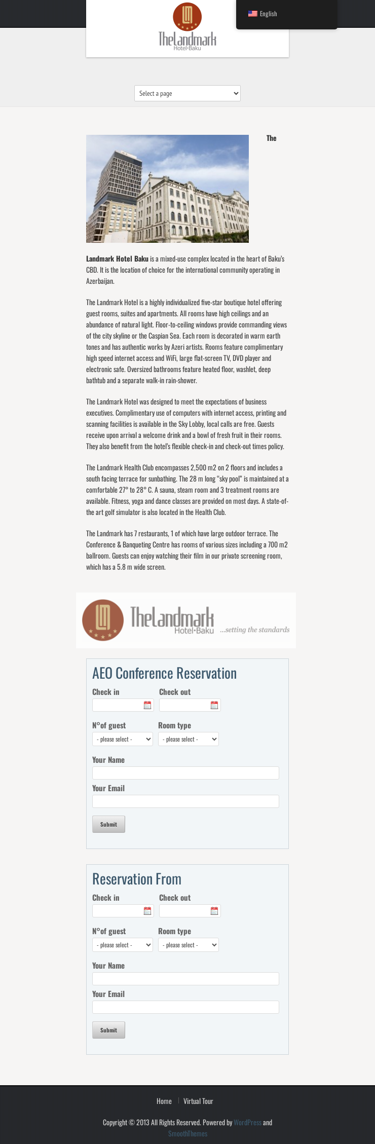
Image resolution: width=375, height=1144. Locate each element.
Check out (175, 691)
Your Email (108, 787)
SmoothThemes (187, 1133)
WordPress (247, 1122)
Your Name (108, 759)
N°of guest (109, 724)
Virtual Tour (198, 1100)
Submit (108, 824)
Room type (174, 724)
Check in (106, 691)
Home (164, 1100)
